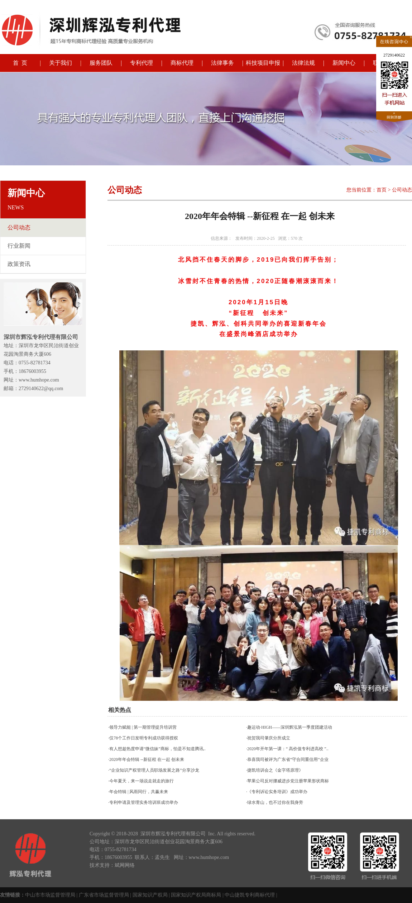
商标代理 (182, 63)
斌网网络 (125, 865)
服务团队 (101, 63)
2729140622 (394, 55)
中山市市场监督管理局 (50, 895)
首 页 (20, 63)
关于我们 (60, 63)
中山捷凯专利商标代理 (250, 895)
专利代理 (141, 63)
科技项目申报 (263, 63)
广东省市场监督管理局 (104, 895)
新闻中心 (343, 63)
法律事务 (222, 63)
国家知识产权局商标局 (196, 895)
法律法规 (303, 63)
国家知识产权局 (150, 895)
